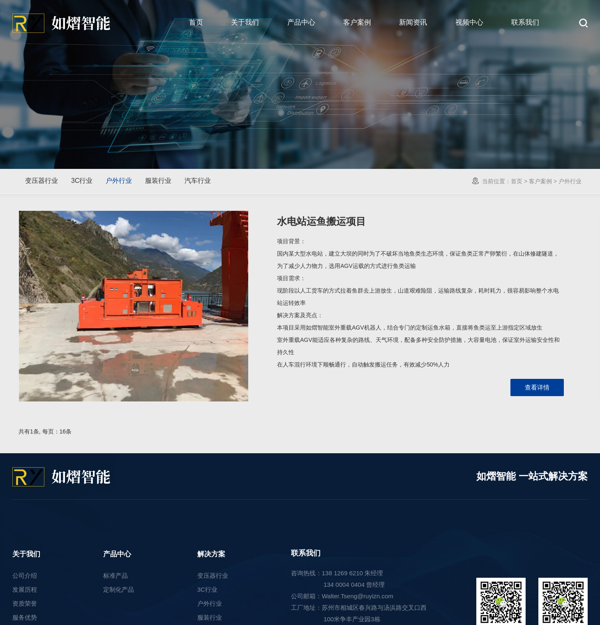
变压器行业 (41, 180)
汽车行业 (198, 180)
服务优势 (24, 617)
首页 (196, 22)
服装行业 (158, 180)
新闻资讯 (413, 22)
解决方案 (211, 554)
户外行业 (119, 180)
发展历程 (24, 589)
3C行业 (81, 180)
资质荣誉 (24, 603)
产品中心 (301, 22)
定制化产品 (118, 589)
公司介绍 (24, 575)
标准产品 (115, 575)
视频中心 (469, 22)
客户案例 (357, 22)
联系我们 (525, 22)
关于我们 (245, 22)
